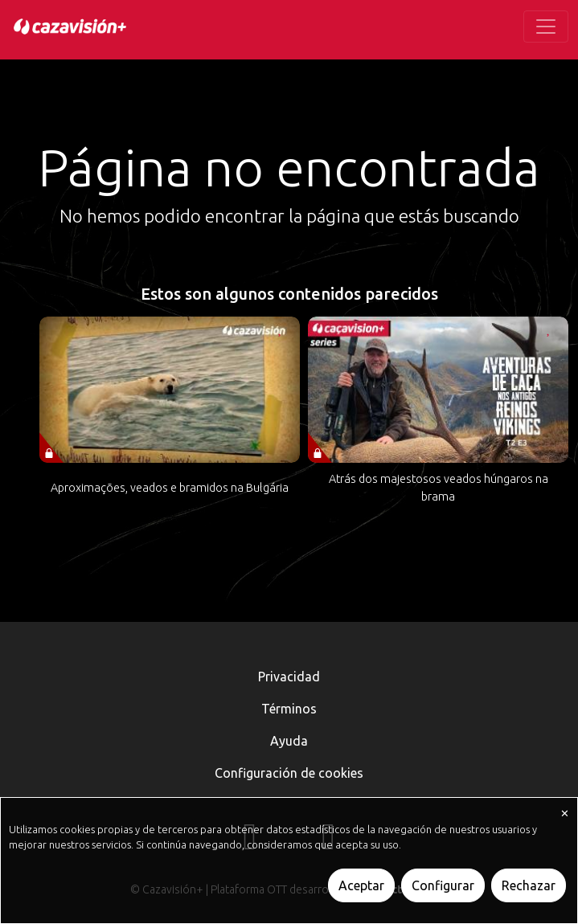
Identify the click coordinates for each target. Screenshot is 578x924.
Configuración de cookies (289, 773)
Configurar (443, 885)
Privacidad (289, 676)
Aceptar (361, 885)
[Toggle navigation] (545, 26)
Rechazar (528, 885)
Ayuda (289, 741)
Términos (289, 708)
